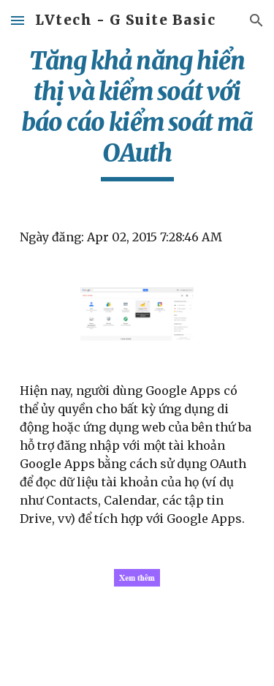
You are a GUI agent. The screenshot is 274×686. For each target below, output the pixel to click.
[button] (17, 20)
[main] (137, 113)
